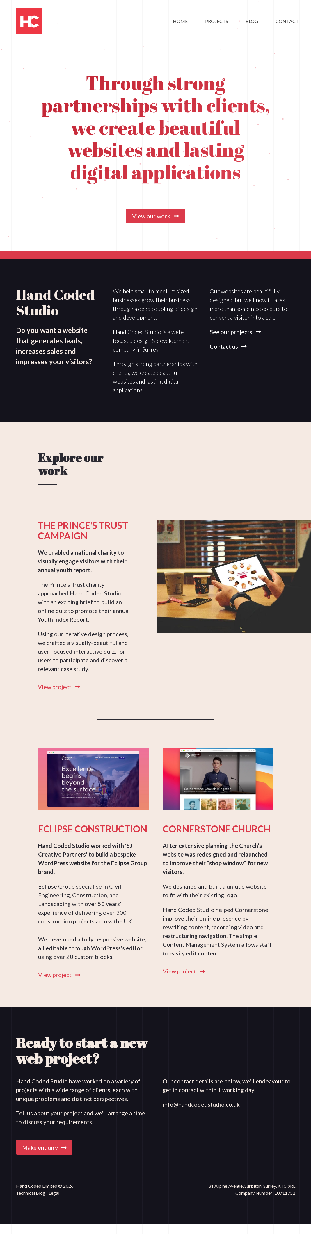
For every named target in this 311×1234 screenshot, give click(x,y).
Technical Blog (31, 1193)
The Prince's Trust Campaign (83, 530)
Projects (216, 21)
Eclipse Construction (92, 828)
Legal (54, 1193)
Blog (252, 21)
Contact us (228, 346)
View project (59, 686)
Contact (287, 21)
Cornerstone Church (216, 828)
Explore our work (70, 464)
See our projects (235, 331)
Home (180, 21)
